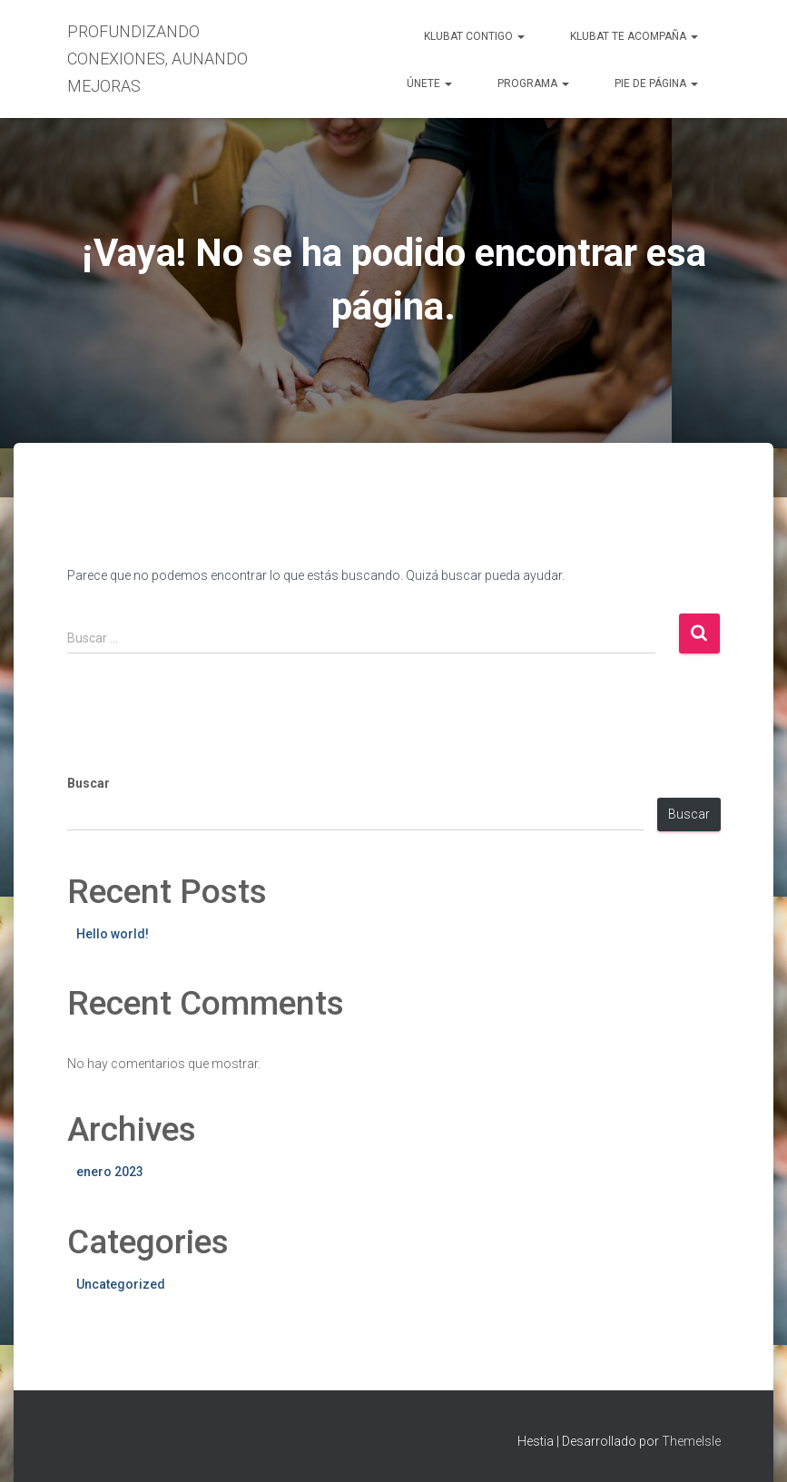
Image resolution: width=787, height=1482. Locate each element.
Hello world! (112, 934)
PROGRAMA (533, 83)
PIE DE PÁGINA (656, 83)
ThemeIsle (691, 1441)
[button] (520, 36)
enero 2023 (109, 1171)
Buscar (88, 783)
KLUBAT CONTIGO (474, 36)
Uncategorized (120, 1284)
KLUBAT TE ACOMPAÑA (634, 36)
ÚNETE (429, 83)
